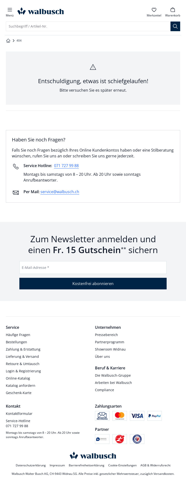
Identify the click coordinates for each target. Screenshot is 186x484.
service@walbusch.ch (59, 191)
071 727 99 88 (66, 165)
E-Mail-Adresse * (35, 267)
